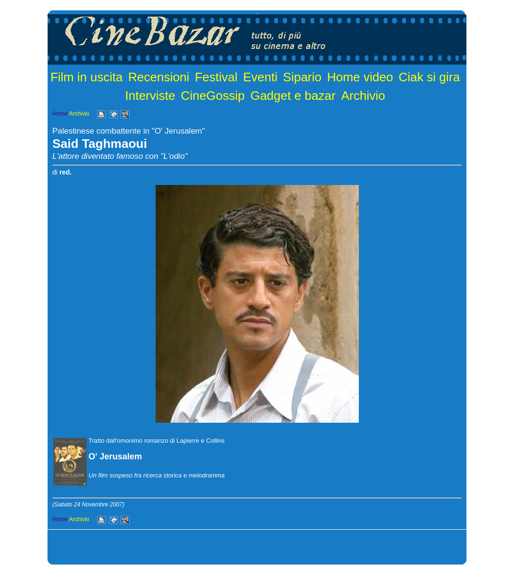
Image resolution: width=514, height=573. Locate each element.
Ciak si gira (429, 77)
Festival (216, 77)
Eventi (260, 77)
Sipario (302, 77)
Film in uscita (86, 77)
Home (60, 113)
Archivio (363, 95)
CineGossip (213, 95)
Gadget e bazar (293, 95)
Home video (360, 77)
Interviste (150, 95)
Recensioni (158, 77)
